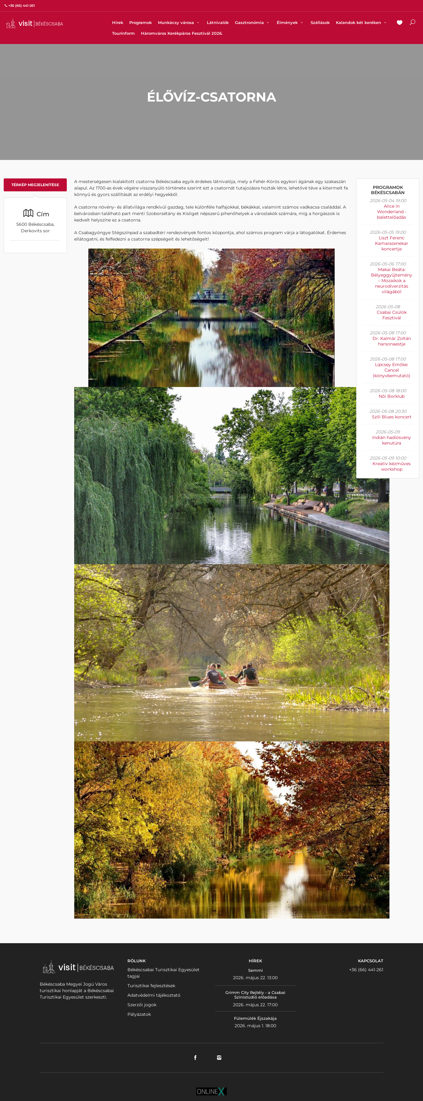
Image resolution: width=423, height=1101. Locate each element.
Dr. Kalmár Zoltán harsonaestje (392, 341)
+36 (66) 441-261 (366, 969)
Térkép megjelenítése (35, 184)
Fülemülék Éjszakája (255, 1018)
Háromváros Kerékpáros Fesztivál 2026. (182, 33)
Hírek (117, 22)
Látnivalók (218, 22)
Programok (140, 22)
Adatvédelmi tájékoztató (153, 995)
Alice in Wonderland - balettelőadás (391, 211)
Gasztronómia (253, 22)
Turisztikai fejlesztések (151, 985)
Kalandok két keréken (362, 22)
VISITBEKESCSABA (34, 23)
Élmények (290, 22)
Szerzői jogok (141, 1004)
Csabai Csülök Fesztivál (392, 315)
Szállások (320, 22)
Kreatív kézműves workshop (392, 466)
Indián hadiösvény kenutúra (391, 440)
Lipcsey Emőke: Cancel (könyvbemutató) (391, 370)
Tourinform (123, 33)
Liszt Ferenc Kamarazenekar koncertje (391, 243)
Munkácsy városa (179, 22)
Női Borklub (392, 396)
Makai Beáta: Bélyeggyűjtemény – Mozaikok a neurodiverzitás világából (391, 280)
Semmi (255, 970)
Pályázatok (139, 1014)
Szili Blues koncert (392, 417)
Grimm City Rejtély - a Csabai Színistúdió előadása (255, 995)
